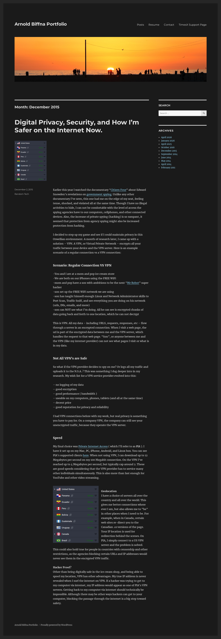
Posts (140, 24)
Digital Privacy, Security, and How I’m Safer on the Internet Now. (77, 126)
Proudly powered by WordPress (56, 625)
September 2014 (169, 154)
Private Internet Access (93, 446)
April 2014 (166, 164)
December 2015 (169, 150)
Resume (154, 24)
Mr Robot (133, 282)
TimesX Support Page (193, 24)
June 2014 (166, 157)
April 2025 (166, 144)
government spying (99, 194)
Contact (169, 24)
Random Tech (22, 194)
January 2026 (168, 140)
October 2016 (168, 147)
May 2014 (166, 161)
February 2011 (168, 167)
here (86, 455)
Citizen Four (118, 189)
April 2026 (166, 137)
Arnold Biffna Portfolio (41, 24)
